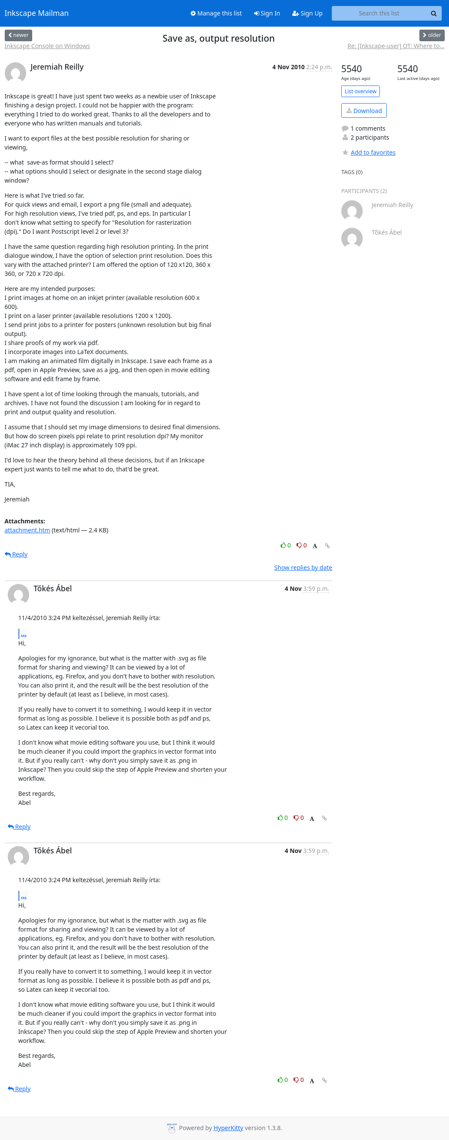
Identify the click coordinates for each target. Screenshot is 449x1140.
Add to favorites (368, 152)
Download (364, 111)
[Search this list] (379, 13)
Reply (16, 554)
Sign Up (307, 13)
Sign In (267, 13)
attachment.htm (27, 530)
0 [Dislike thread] (302, 545)
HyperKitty (228, 1128)
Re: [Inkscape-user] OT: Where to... (395, 46)
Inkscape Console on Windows (47, 46)
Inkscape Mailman (37, 13)
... (24, 633)
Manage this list (216, 13)
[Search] (434, 13)
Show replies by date (303, 567)
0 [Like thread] (286, 545)
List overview (360, 91)
